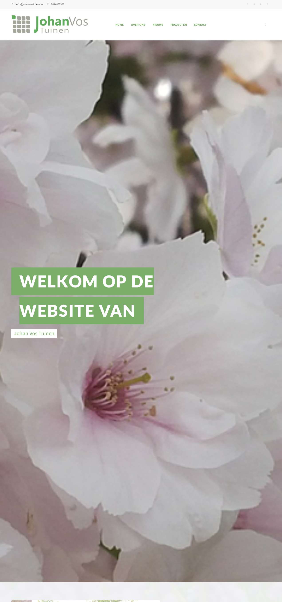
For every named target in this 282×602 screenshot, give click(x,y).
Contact (200, 25)
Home (119, 25)
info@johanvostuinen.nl (27, 4)
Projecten (178, 25)
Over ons (138, 25)
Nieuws (157, 25)
